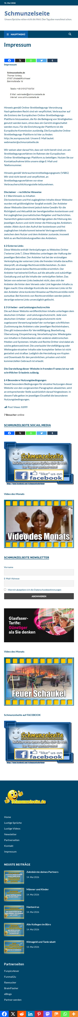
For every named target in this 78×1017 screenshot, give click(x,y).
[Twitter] (42, 58)
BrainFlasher (11, 988)
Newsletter (10, 834)
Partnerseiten (11, 839)
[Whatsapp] (31, 58)
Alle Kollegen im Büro (38, 924)
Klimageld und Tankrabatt (41, 941)
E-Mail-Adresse (11, 578)
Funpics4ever (11, 970)
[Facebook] (9, 58)
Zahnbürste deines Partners (42, 871)
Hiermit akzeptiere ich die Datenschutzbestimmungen (32, 589)
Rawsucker (10, 982)
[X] (20, 58)
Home (7, 816)
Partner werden (13, 999)
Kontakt (8, 845)
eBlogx (8, 993)
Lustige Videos (12, 828)
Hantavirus (32, 906)
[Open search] (70, 34)
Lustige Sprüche (13, 822)
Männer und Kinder (37, 889)
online (14, 414)
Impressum (10, 851)
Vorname (8, 567)
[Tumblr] (52, 58)
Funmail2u (10, 976)
